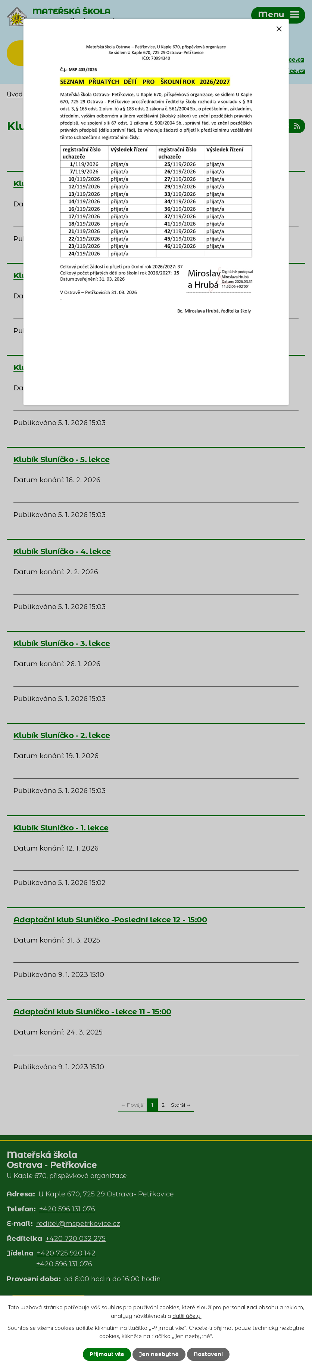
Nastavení (208, 1354)
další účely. (187, 1315)
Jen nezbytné (159, 1354)
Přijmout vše (107, 1354)
